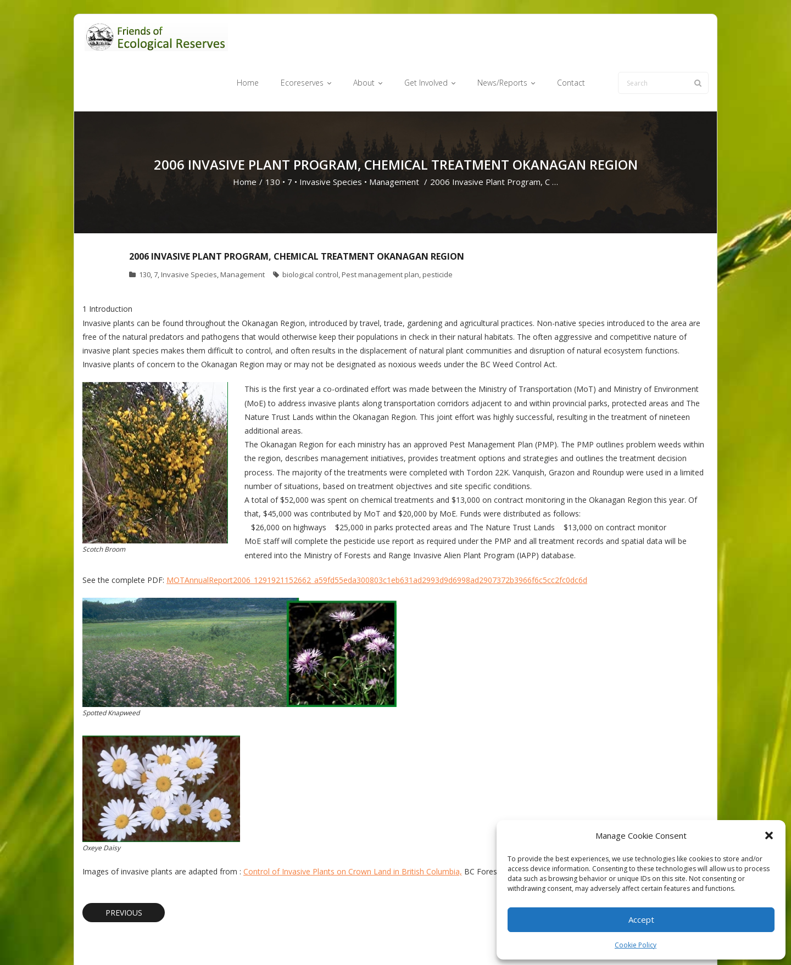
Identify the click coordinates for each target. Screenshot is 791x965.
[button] (769, 835)
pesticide (437, 233)
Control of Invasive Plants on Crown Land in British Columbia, (352, 829)
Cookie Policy (635, 945)
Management (394, 140)
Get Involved (456, 939)
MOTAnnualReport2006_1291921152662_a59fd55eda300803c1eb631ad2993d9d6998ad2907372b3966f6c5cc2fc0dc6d (376, 538)
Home (245, 140)
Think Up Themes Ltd (147, 939)
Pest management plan (380, 233)
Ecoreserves (373, 939)
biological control (310, 233)
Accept (641, 919)
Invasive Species (330, 140)
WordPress (239, 939)
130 (272, 140)
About (414, 939)
